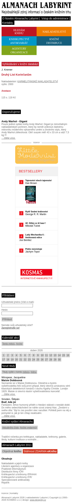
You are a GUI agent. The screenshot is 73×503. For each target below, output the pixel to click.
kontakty (14, 493)
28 (50, 359)
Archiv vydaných (28, 427)
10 (42, 355)
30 (59, 359)
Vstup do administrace (55, 18)
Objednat (11, 451)
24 (33, 359)
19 (12, 359)
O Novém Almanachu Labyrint (20, 18)
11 (46, 355)
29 (55, 359)
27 (46, 359)
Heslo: (5, 309)
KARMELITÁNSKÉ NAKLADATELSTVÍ (38, 81)
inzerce (5, 493)
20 (16, 359)
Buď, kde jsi (9, 402)
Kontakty (7, 22)
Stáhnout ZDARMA (40, 451)
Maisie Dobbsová (12, 380)
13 (55, 355)
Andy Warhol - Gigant (14, 121)
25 (38, 359)
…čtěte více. (9, 138)
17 (3, 359)
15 (63, 355)
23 (29, 359)
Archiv (19, 343)
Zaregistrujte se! (11, 328)
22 (25, 359)
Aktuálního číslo (10, 427)
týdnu (33, 372)
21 (20, 359)
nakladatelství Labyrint (36, 497)
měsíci (26, 372)
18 (8, 359)
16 (68, 355)
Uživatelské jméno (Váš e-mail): (18, 302)
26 (42, 359)
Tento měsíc (8, 343)
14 (59, 355)
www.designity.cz (38, 500)
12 (50, 355)
